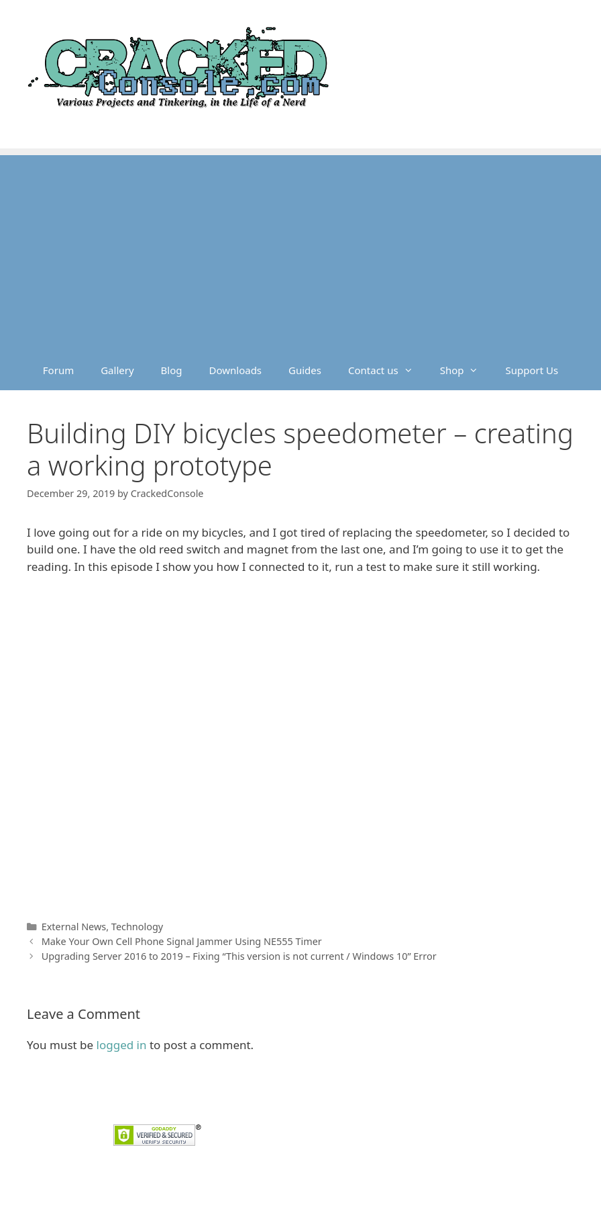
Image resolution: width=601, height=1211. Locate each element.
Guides (304, 370)
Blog (171, 370)
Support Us (531, 370)
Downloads (235, 370)
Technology (137, 926)
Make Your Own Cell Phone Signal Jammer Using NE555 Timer (182, 941)
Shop (466, 370)
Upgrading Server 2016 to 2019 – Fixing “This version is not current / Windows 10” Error (239, 956)
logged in (122, 1044)
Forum (58, 370)
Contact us (387, 370)
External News (74, 926)
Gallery (117, 370)
